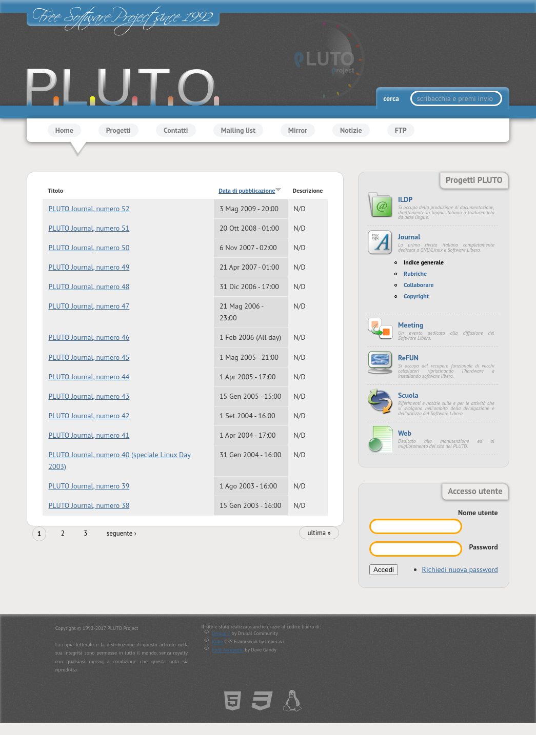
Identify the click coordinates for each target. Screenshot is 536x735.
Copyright (416, 296)
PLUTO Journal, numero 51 (88, 228)
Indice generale (424, 262)
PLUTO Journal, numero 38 (88, 505)
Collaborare (419, 285)
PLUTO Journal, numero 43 (88, 396)
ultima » (318, 533)
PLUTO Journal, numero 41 (88, 435)
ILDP (405, 199)
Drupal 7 (221, 633)
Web (404, 433)
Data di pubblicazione (250, 190)
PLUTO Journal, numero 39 (88, 486)
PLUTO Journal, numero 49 (88, 267)
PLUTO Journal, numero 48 (88, 286)
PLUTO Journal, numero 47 (88, 306)
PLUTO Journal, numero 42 (88, 415)
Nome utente (478, 512)
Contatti (176, 130)
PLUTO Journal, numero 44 (88, 376)
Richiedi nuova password (460, 569)
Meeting (410, 325)
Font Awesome (228, 649)
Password (483, 547)
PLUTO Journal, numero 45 (88, 357)
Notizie (351, 130)
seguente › (121, 533)
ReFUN (408, 357)
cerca (392, 98)
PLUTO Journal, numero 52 (88, 208)
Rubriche (415, 273)
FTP (401, 130)
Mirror (297, 130)
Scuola (408, 395)
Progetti (118, 130)
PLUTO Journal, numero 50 (88, 247)
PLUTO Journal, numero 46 (88, 337)
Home (64, 130)
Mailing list (238, 130)
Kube (217, 641)
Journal (409, 236)
